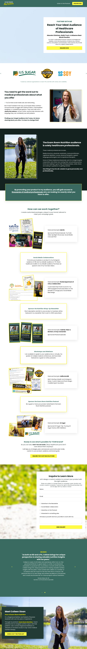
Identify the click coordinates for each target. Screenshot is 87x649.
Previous (0, 73)
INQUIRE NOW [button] (77, 3)
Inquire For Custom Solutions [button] (44, 456)
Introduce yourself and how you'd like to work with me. (56, 517)
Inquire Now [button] (64, 48)
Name (41, 489)
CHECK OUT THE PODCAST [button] (15, 634)
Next (86, 73)
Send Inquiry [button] (60, 527)
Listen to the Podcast (63, 3)
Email (41, 496)
